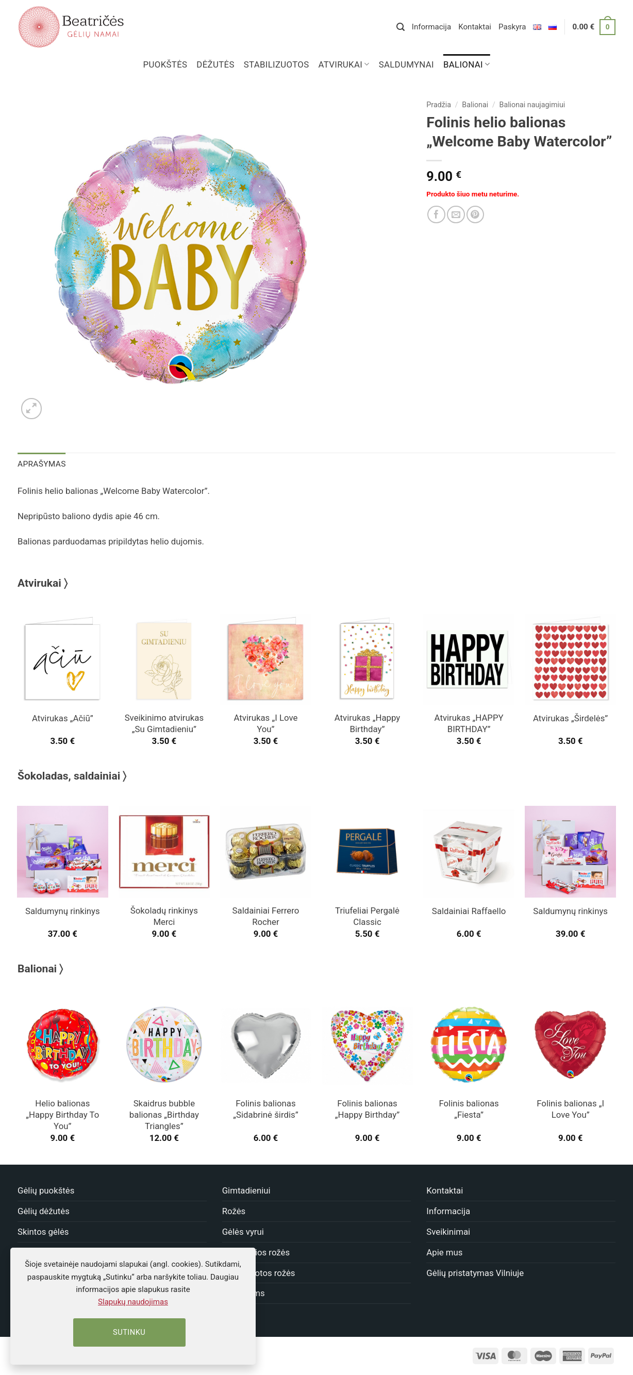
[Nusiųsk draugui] (456, 215)
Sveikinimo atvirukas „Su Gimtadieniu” (164, 723)
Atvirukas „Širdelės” (570, 718)
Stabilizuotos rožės (258, 1272)
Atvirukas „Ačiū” (62, 718)
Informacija (431, 26)
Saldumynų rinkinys (62, 910)
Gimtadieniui (246, 1190)
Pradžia (438, 105)
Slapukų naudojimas (133, 1301)
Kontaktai (474, 26)
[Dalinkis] (436, 215)
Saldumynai (406, 64)
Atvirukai (344, 64)
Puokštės (165, 64)
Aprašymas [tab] (40, 463)
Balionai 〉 (40, 968)
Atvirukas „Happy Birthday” (367, 723)
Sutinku (129, 1332)
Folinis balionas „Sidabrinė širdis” (265, 1108)
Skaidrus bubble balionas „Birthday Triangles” (164, 1114)
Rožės (234, 1210)
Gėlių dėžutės (44, 1210)
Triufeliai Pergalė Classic (367, 915)
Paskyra (512, 26)
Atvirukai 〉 (43, 582)
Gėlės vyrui (243, 1231)
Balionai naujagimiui (532, 105)
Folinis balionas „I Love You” (570, 1108)
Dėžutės (215, 64)
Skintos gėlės (43, 1231)
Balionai (466, 64)
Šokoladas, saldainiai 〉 (72, 775)
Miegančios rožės (256, 1252)
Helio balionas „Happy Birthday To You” (62, 1114)
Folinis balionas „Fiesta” (468, 1108)
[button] (400, 27)
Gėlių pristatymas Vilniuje (475, 1272)
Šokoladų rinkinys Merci (164, 915)
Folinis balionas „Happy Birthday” (367, 1108)
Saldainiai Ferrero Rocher (265, 915)
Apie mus (444, 1252)
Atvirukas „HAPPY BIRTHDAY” (469, 723)
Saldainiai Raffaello (469, 910)
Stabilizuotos (276, 64)
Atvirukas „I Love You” (266, 723)
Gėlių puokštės (46, 1190)
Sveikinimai (448, 1231)
